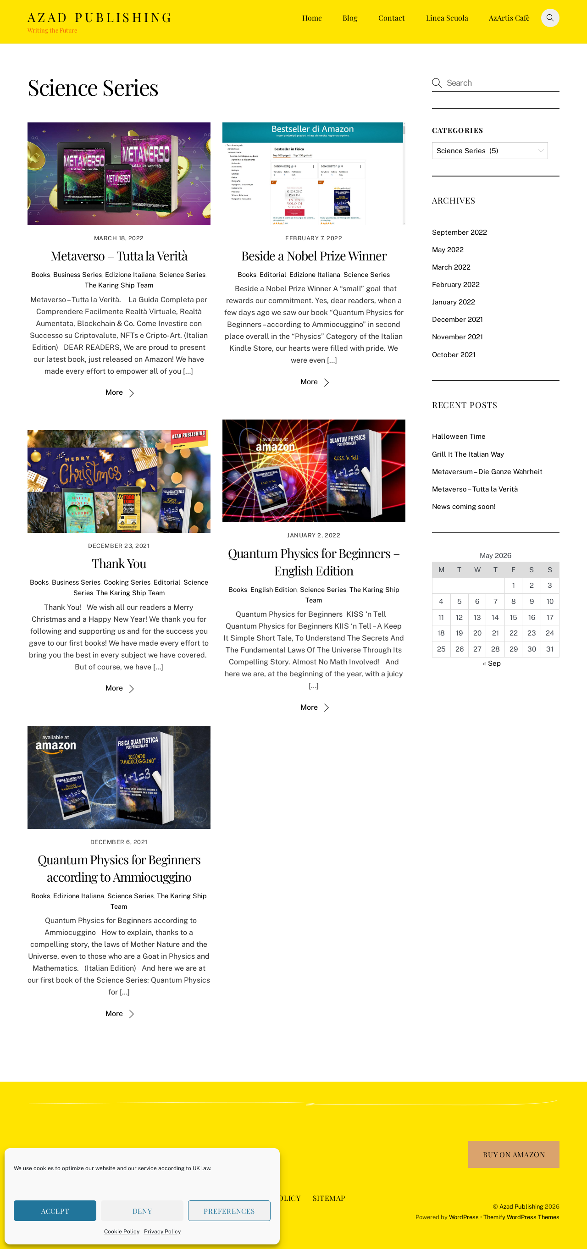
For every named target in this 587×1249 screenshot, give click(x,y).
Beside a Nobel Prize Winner (314, 255)
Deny (142, 1211)
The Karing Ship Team (119, 285)
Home (312, 17)
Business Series (77, 274)
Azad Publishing (521, 1206)
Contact (391, 17)
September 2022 (459, 232)
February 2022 (456, 284)
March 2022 (451, 267)
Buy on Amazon (514, 1154)
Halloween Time (459, 436)
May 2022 (448, 250)
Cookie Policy (121, 1231)
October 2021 (454, 355)
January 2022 (453, 302)
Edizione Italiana (130, 274)
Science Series (182, 274)
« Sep (492, 663)
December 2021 (457, 319)
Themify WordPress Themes (521, 1217)
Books (40, 274)
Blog (350, 17)
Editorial (273, 274)
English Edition (273, 589)
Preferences (229, 1211)
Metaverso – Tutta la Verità (119, 255)
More (114, 392)
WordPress (464, 1217)
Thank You (119, 563)
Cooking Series (127, 582)
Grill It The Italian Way (468, 454)
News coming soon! (464, 506)
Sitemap (329, 1198)
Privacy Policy (162, 1231)
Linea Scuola (447, 17)
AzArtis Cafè (509, 17)
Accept (55, 1211)
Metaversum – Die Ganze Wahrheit (487, 471)
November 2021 (457, 337)
